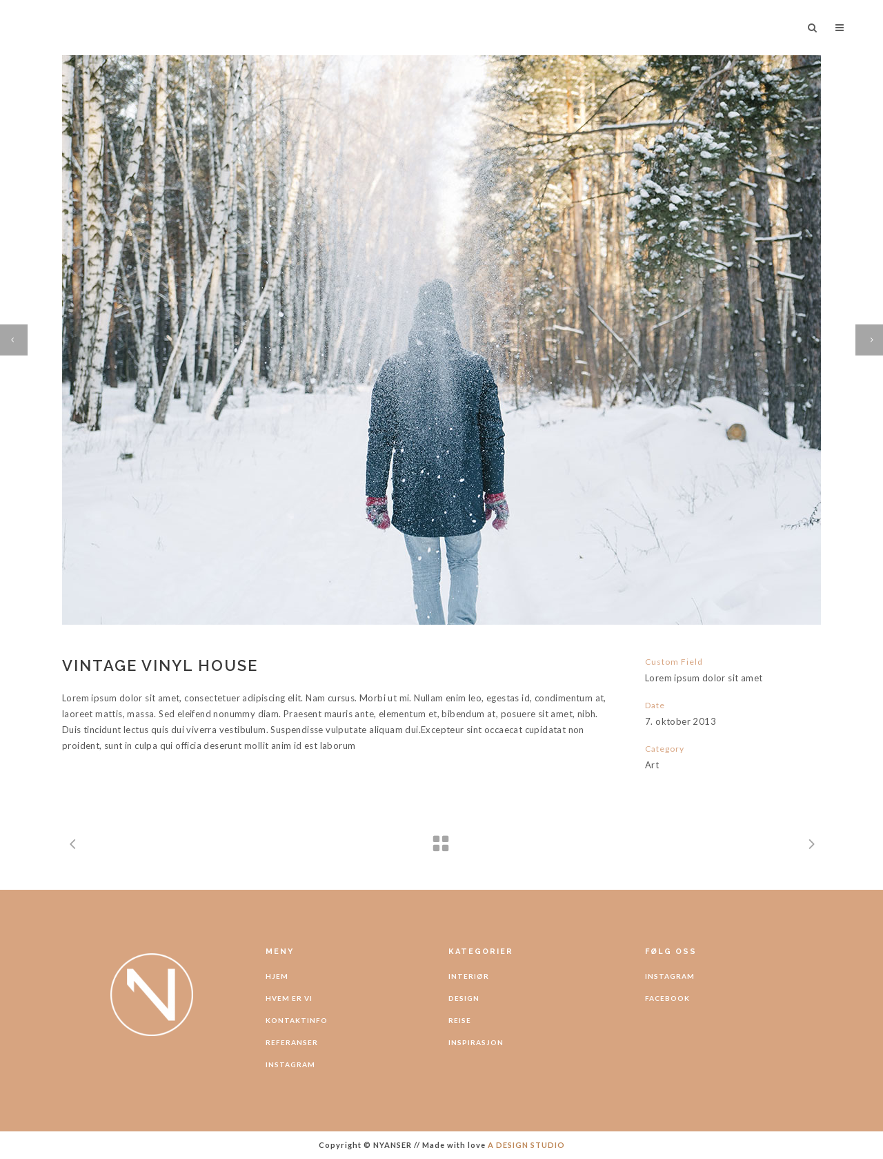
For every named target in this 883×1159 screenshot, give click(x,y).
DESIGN (463, 998)
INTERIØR (468, 976)
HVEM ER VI (289, 998)
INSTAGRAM (290, 1064)
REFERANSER (292, 1042)
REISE (459, 1020)
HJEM (277, 976)
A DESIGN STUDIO (526, 1144)
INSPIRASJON (476, 1042)
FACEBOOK (667, 998)
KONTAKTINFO (297, 1020)
